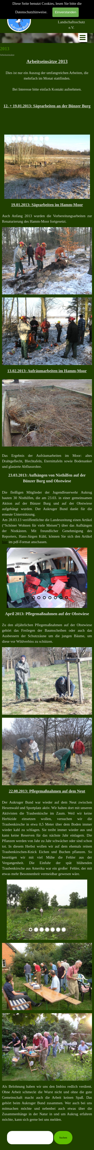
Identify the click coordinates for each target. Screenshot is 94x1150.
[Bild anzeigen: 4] (25, 138)
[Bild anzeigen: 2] (14, 138)
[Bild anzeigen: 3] (19, 138)
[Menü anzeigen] (82, 37)
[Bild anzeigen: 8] (47, 138)
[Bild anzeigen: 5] (30, 138)
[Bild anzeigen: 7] (41, 138)
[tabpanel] (71, 19)
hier (5, 542)
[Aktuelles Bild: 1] (8, 138)
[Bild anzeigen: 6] (36, 138)
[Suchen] (30, 1137)
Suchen (63, 1137)
